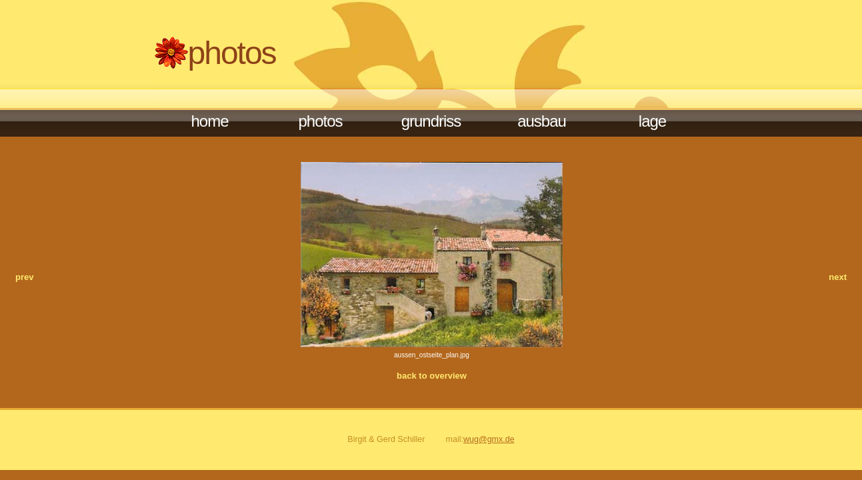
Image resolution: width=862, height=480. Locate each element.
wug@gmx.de (489, 439)
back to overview (432, 376)
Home (209, 121)
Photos (232, 53)
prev (24, 277)
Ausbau (541, 121)
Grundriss (431, 121)
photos (320, 121)
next (838, 277)
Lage (652, 121)
